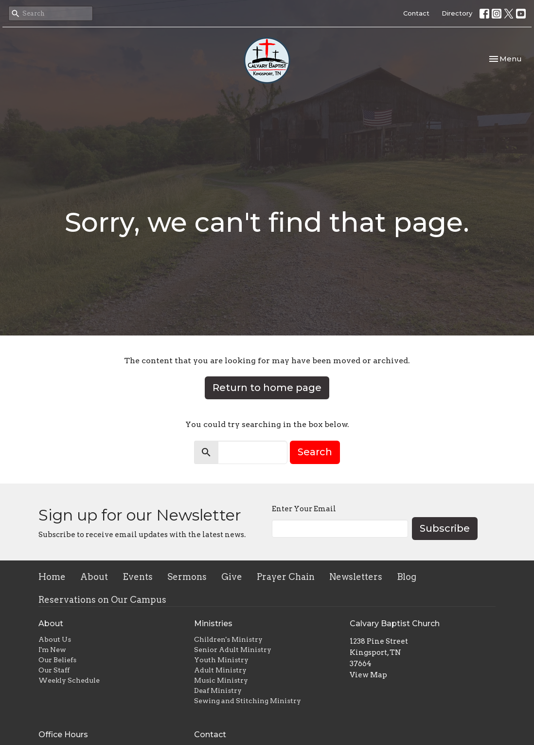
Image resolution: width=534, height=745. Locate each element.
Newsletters (355, 577)
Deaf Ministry (218, 690)
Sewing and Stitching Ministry (247, 701)
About (94, 577)
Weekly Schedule (69, 680)
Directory (457, 13)
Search (315, 452)
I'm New (52, 649)
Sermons (187, 577)
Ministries (213, 623)
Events (138, 577)
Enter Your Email (304, 508)
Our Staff (54, 670)
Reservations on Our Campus (102, 600)
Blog (406, 577)
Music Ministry (221, 680)
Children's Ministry (228, 639)
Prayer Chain (286, 577)
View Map (368, 674)
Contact (416, 13)
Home (52, 577)
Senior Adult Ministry (232, 649)
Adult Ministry (220, 670)
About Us (54, 639)
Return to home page (267, 387)
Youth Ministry (221, 660)
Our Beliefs (57, 660)
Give (231, 577)
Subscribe (445, 528)
